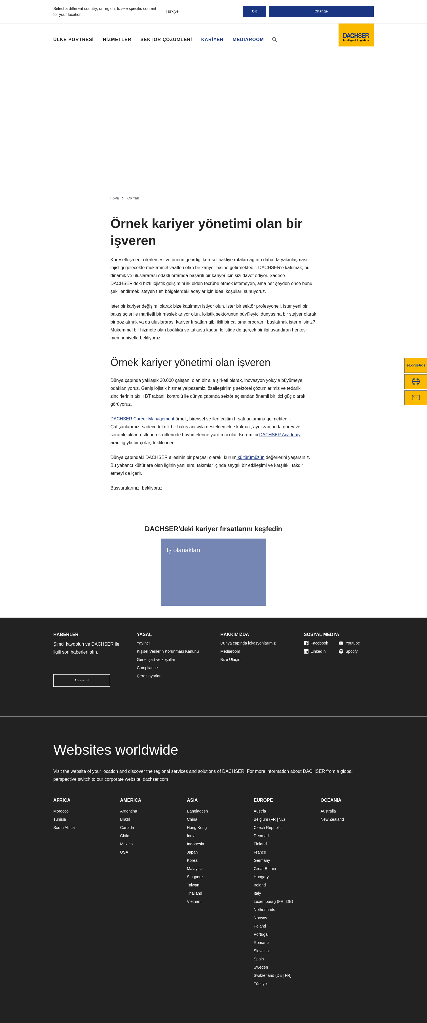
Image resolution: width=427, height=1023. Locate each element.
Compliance (147, 667)
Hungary (261, 877)
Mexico (126, 844)
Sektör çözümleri (166, 39)
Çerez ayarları (149, 676)
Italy (257, 893)
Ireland (260, 885)
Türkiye (260, 983)
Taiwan (193, 885)
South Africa (64, 827)
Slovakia (261, 950)
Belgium (261, 819)
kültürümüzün (250, 457)
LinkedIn (315, 651)
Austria (260, 811)
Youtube (349, 643)
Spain (259, 959)
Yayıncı (143, 643)
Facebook (316, 643)
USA (124, 852)
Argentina (128, 811)
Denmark (262, 835)
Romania (262, 942)
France (260, 852)
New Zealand (332, 819)
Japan (192, 852)
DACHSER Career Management (143, 418)
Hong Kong (197, 827)
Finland (260, 844)
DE (288, 901)
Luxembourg (265, 901)
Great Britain (265, 868)
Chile (124, 835)
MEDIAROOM (248, 39)
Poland (260, 926)
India (191, 835)
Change (321, 11)
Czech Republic (268, 827)
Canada (127, 827)
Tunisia (59, 819)
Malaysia (194, 868)
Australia (328, 811)
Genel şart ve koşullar (156, 659)
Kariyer (212, 39)
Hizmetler (117, 39)
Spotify (348, 651)
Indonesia (195, 844)
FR (273, 819)
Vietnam (194, 901)
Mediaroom (230, 651)
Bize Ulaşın (230, 659)
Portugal (261, 934)
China (192, 819)
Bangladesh (197, 811)
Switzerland (264, 975)
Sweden (261, 967)
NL (281, 819)
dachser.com (156, 779)
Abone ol (82, 680)
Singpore (195, 877)
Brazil (125, 819)
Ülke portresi (73, 39)
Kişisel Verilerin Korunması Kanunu (168, 651)
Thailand (194, 893)
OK (254, 11)
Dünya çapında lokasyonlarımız (248, 643)
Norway (260, 918)
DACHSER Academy (280, 434)
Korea (192, 860)
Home (115, 198)
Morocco (61, 811)
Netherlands (264, 909)
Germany (262, 860)
